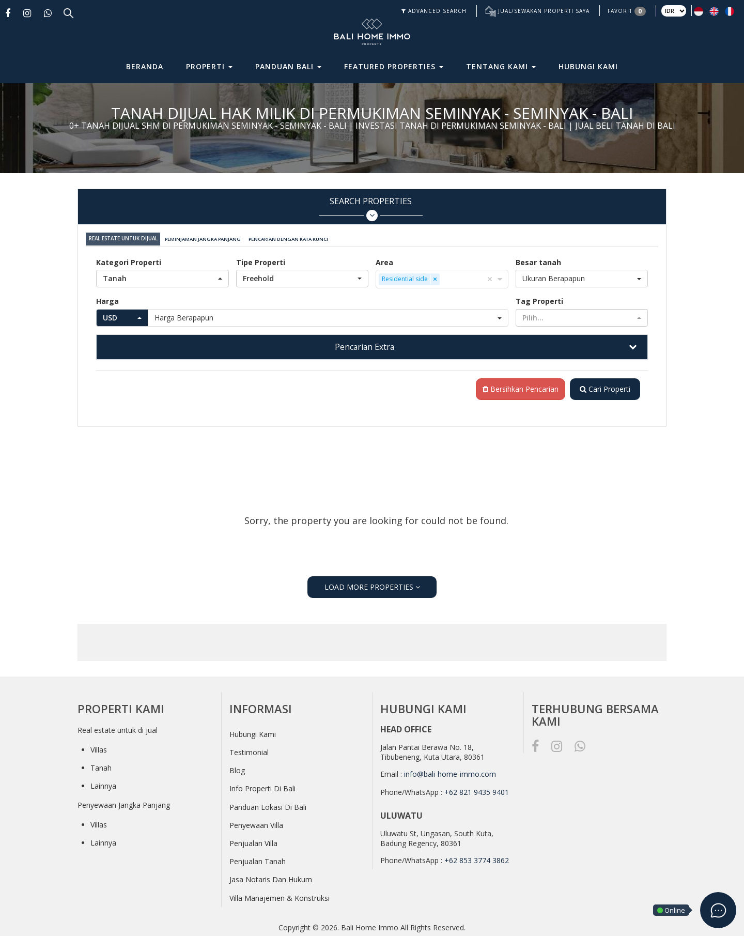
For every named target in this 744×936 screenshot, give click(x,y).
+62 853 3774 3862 (476, 859)
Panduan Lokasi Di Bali (267, 805)
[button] (162, 276)
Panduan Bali (288, 66)
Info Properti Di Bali (262, 787)
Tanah (101, 766)
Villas (98, 748)
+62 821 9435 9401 (476, 790)
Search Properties (371, 208)
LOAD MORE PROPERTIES (372, 585)
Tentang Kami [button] (501, 66)
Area (384, 260)
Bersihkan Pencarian (518, 387)
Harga (107, 299)
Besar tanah (538, 260)
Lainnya (103, 784)
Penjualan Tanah (257, 860)
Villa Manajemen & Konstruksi (279, 896)
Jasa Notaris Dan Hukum (270, 878)
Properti (209, 66)
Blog (237, 769)
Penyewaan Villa (256, 823)
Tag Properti (539, 299)
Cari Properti (604, 387)
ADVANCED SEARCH (434, 10)
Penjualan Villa (253, 842)
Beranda (144, 66)
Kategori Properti (128, 260)
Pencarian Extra (364, 344)
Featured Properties (393, 66)
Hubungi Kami (588, 66)
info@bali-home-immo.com (450, 772)
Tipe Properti (260, 260)
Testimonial (249, 751)
